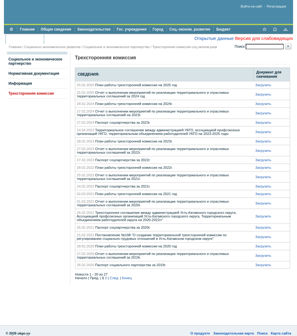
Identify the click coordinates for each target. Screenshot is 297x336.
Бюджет (223, 29)
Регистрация (276, 6)
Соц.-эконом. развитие (189, 29)
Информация (20, 83)
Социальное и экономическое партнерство (116, 47)
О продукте (200, 333)
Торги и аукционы (24, 39)
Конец (127, 278)
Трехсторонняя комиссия (31, 93)
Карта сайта (281, 333)
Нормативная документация (33, 73)
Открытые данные (214, 38)
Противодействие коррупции (73, 39)
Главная (27, 29)
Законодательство (94, 29)
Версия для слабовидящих (264, 38)
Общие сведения (56, 29)
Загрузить (263, 85)
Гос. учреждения (132, 29)
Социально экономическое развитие (52, 47)
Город (158, 29)
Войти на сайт (252, 6)
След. (114, 278)
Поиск (262, 333)
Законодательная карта (233, 333)
